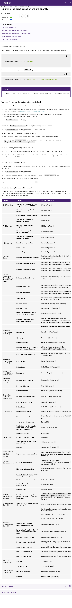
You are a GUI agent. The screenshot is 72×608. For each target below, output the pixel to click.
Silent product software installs (10, 27)
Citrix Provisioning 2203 (23, 6)
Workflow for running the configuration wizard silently (15, 30)
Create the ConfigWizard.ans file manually (32, 111)
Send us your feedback (8, 592)
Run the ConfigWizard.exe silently (11, 39)
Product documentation (16, 3)
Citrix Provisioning (9, 6)
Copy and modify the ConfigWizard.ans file (12, 36)
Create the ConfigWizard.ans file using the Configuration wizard (17, 33)
